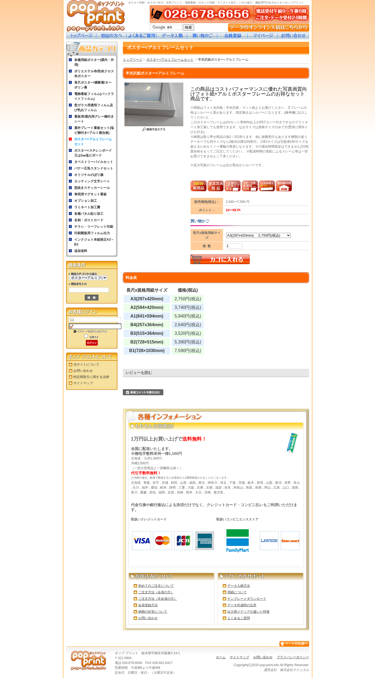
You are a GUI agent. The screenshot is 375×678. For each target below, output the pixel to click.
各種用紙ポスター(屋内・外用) (94, 62)
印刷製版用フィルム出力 (92, 233)
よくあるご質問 (142, 35)
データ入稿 (172, 35)
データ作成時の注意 (241, 605)
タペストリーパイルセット (93, 162)
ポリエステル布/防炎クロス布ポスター (94, 73)
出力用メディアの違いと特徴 (248, 612)
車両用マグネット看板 (90, 194)
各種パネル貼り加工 (88, 214)
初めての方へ (111, 35)
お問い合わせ (293, 35)
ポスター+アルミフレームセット (93, 141)
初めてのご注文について (156, 586)
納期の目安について (152, 612)
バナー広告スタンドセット (93, 168)
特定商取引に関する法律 (91, 377)
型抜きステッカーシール (92, 188)
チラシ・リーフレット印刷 (93, 227)
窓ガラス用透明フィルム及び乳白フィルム (93, 107)
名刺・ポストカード (88, 220)
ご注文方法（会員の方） (156, 592)
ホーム (221, 657)
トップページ (81, 35)
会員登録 (232, 35)
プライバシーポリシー (293, 657)
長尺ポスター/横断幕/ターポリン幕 (93, 85)
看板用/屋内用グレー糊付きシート (94, 119)
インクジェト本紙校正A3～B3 (94, 242)
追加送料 (80, 251)
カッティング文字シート (92, 181)
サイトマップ (83, 383)
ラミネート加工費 (87, 207)
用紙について (237, 592)
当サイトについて (86, 364)
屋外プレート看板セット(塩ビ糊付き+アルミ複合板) (94, 130)
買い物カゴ (202, 35)
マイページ (263, 35)
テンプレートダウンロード (246, 599)
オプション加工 (85, 201)
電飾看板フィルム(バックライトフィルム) (94, 96)
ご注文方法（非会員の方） (157, 599)
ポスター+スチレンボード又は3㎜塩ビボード (93, 153)
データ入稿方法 (238, 586)
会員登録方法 (148, 605)
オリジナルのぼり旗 (88, 175)
